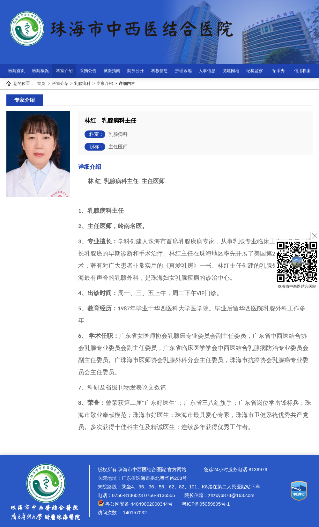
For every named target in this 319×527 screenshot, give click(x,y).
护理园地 (183, 70)
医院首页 (16, 70)
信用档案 (302, 70)
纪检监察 (254, 70)
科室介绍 (64, 70)
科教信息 (159, 70)
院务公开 (135, 70)
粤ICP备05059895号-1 (205, 504)
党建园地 (231, 70)
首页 (41, 83)
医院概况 (40, 70)
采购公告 (88, 70)
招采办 (278, 70)
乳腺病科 (82, 83)
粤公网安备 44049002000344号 (135, 504)
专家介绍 (104, 83)
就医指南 (112, 70)
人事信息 (207, 70)
